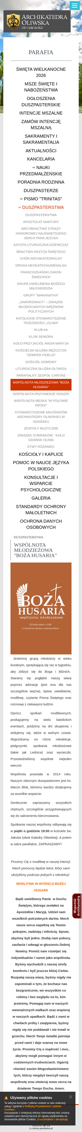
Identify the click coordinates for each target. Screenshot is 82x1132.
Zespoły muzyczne (41, 428)
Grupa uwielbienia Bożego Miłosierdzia (41, 286)
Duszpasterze (41, 190)
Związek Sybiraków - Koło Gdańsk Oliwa (41, 437)
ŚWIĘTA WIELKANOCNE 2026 (41, 72)
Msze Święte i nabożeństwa (41, 87)
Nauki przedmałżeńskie (41, 170)
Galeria (41, 498)
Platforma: (41, 1126)
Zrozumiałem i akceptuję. (52, 1119)
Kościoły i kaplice (41, 454)
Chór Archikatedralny (41, 258)
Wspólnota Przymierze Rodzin (41, 394)
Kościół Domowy (41, 362)
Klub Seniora (41, 336)
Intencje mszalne (41, 113)
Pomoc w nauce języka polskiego (41, 465)
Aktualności (41, 150)
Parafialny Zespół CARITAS (41, 375)
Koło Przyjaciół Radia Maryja (40, 343)
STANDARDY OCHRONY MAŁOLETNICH (41, 509)
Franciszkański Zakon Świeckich (41, 274)
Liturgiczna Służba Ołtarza (41, 368)
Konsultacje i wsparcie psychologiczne (41, 483)
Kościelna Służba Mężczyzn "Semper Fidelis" (41, 352)
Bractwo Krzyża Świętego (40, 251)
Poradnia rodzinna (41, 182)
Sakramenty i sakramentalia (41, 139)
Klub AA (41, 329)
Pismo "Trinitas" (41, 198)
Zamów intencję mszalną (41, 124)
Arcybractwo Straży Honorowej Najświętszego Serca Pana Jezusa (41, 233)
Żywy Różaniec (41, 446)
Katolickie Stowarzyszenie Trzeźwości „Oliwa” (41, 320)
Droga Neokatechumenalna (41, 265)
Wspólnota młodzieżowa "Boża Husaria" (41, 384)
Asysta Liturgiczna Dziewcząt (40, 245)
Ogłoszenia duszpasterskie (41, 101)
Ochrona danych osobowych (41, 524)
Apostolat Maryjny (41, 222)
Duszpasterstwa (41, 207)
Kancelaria (41, 159)
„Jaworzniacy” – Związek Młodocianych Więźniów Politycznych (41, 306)
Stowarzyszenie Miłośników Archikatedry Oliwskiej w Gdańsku (41, 416)
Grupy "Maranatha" (41, 295)
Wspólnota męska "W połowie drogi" (41, 403)
